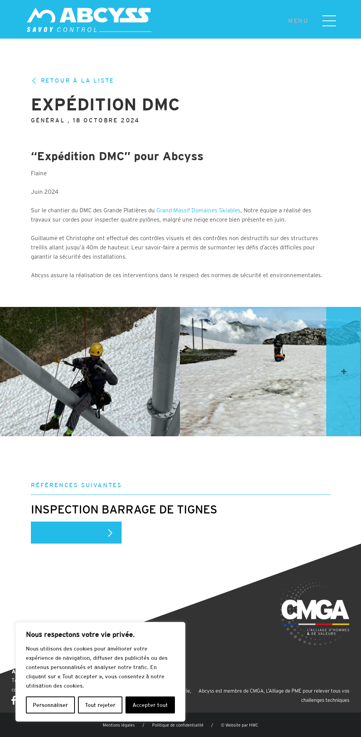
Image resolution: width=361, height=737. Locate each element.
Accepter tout (150, 705)
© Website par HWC (239, 725)
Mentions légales (119, 725)
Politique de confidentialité (177, 725)
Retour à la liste (72, 80)
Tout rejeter (100, 705)
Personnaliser (50, 705)
